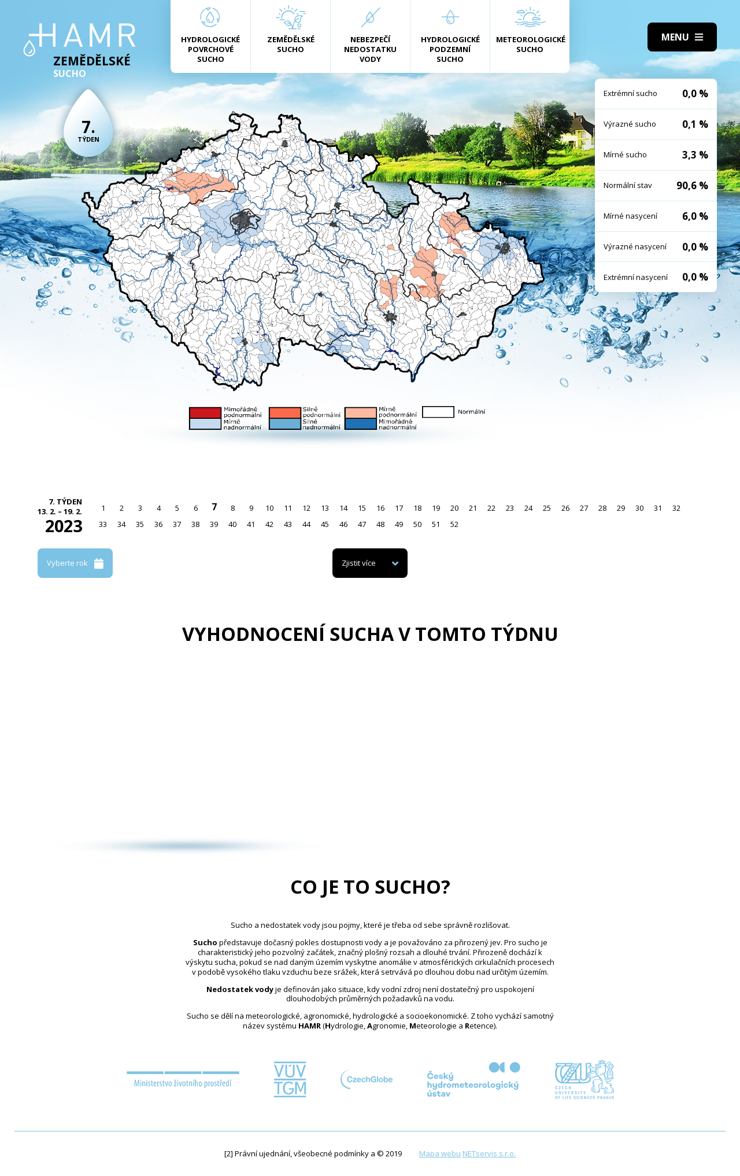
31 (658, 508)
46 (343, 524)
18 (417, 508)
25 (547, 508)
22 (491, 508)
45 (325, 524)
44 (306, 524)
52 (454, 524)
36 (158, 524)
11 (288, 508)
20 (454, 508)
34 (121, 524)
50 (417, 524)
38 (195, 524)
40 (232, 524)
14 (343, 508)
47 (362, 524)
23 (510, 508)
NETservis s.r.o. (489, 1153)
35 (140, 524)
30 (639, 508)
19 (436, 508)
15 (362, 508)
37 (177, 524)
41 (251, 524)
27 (584, 508)
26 (565, 508)
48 (380, 524)
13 (325, 508)
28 (602, 508)
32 (676, 508)
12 (306, 508)
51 (436, 524)
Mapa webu (440, 1153)
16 (380, 508)
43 (288, 524)
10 (269, 508)
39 (214, 524)
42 (269, 524)
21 (473, 508)
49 (399, 524)
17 (399, 508)
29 (621, 508)
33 (103, 524)
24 (528, 508)
